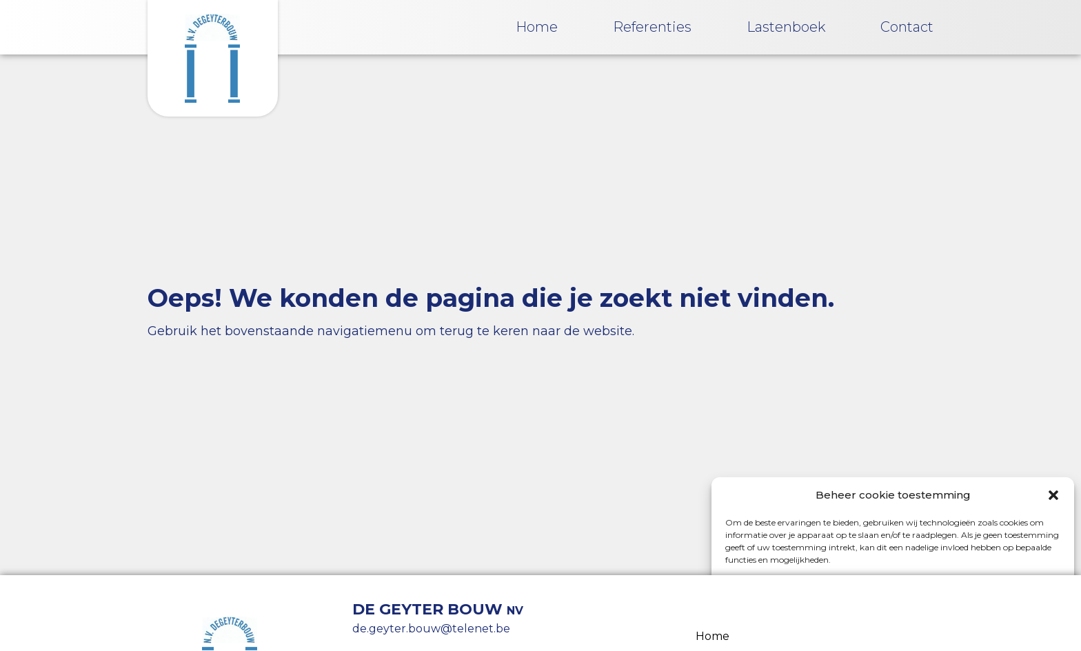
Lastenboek (786, 27)
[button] (1053, 495)
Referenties (652, 27)
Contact (906, 27)
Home (537, 27)
